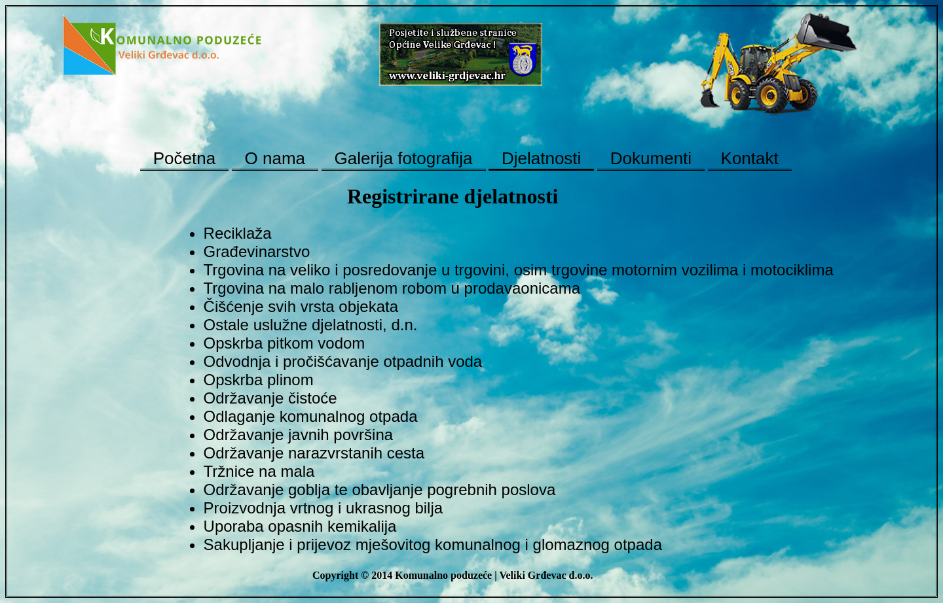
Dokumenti (651, 158)
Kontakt (750, 158)
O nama (275, 158)
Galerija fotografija (404, 158)
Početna (184, 158)
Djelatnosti (541, 158)
